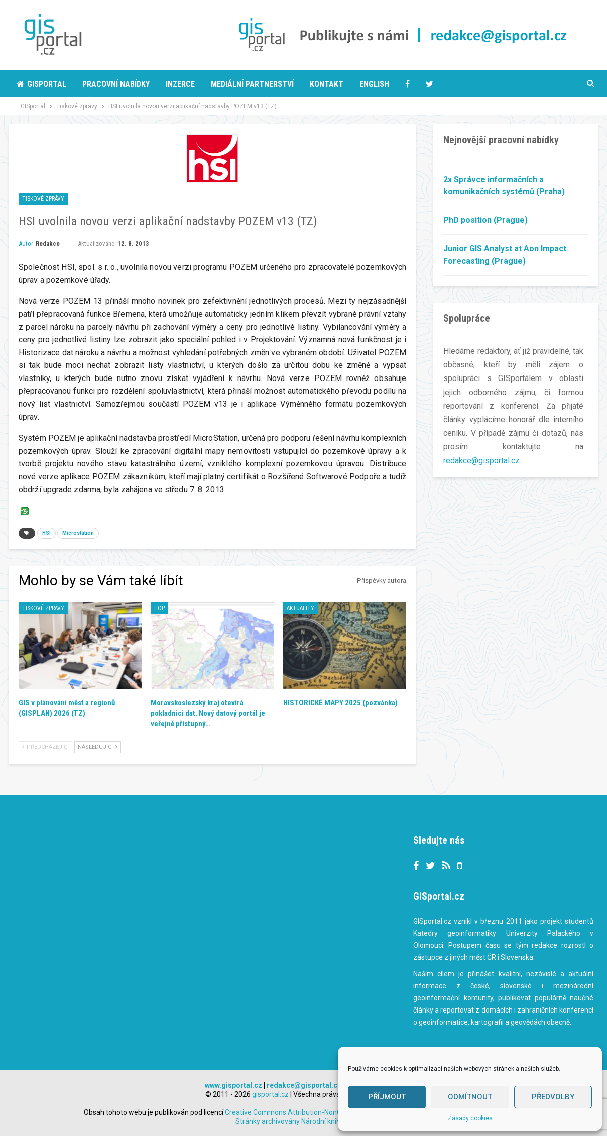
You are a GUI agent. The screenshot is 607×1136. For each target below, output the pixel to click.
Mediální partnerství (252, 84)
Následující (97, 747)
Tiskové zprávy (43, 198)
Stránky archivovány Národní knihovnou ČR (303, 1121)
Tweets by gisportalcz (250, 841)
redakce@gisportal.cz (481, 460)
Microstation (78, 533)
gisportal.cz (270, 1094)
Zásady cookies (470, 1118)
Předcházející (45, 747)
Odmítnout (470, 1096)
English (374, 84)
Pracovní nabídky (116, 84)
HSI (46, 533)
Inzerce (180, 84)
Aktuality (300, 608)
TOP (159, 608)
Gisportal (41, 84)
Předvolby (553, 1096)
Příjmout (387, 1096)
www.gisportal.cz (233, 1085)
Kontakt (326, 84)
